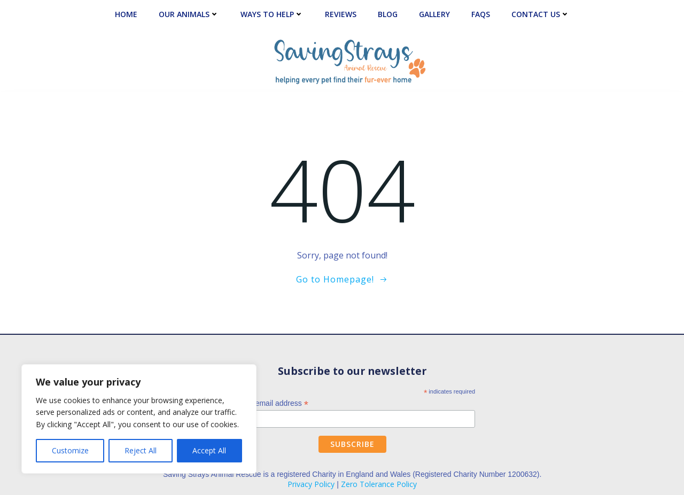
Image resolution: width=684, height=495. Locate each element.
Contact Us (540, 14)
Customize (70, 450)
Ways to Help (272, 14)
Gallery (434, 14)
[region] (138, 419)
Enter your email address (263, 403)
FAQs (480, 14)
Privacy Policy (311, 484)
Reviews (340, 14)
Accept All (209, 450)
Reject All (141, 450)
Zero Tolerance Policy (379, 484)
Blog (388, 14)
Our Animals (189, 14)
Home (126, 14)
